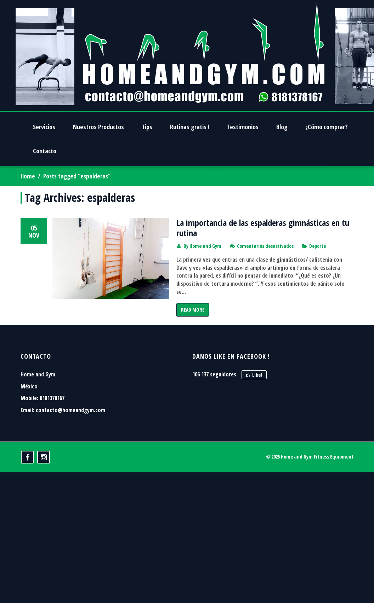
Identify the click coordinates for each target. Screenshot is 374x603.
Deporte (317, 246)
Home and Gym (205, 246)
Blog (282, 127)
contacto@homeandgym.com (70, 464)
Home (28, 176)
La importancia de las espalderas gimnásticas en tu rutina (262, 228)
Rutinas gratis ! (189, 127)
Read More (192, 309)
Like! (254, 429)
